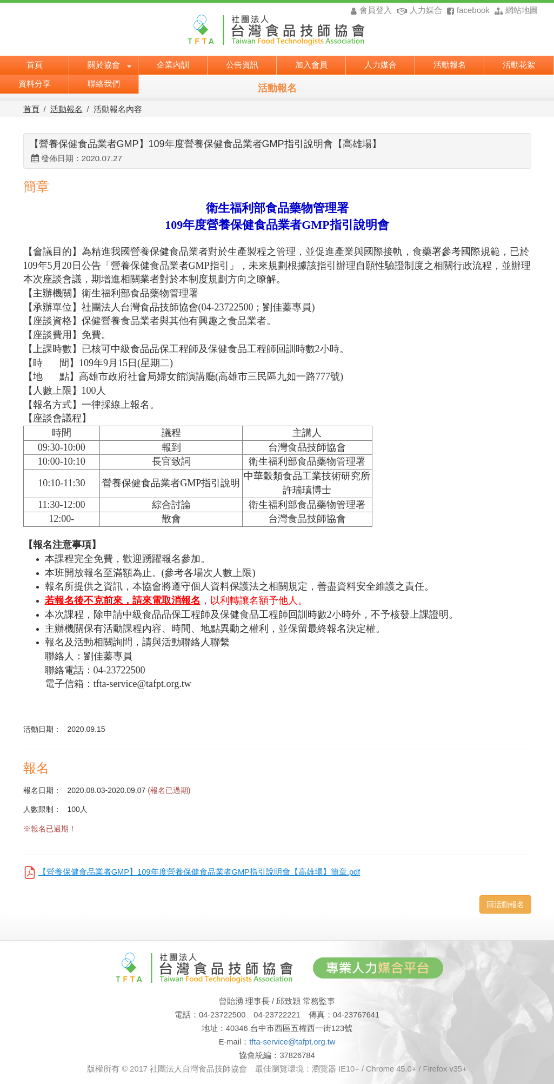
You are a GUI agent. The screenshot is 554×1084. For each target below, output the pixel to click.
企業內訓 (173, 64)
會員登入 (371, 10)
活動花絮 (519, 64)
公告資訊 (242, 64)
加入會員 (311, 64)
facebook (467, 10)
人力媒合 (418, 10)
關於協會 (109, 64)
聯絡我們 (104, 83)
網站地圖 (515, 10)
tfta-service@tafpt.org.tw (292, 1041)
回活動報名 (505, 904)
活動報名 (449, 64)
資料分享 (34, 83)
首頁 (34, 64)
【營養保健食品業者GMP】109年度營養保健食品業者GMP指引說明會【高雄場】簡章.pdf (199, 872)
